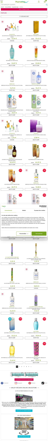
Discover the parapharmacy (24, 410)
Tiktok (44, 383)
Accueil (2, 7)
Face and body (8, 7)
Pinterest (31, 383)
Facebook (4, 383)
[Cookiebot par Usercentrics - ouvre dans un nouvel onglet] (40, 206)
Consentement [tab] (8, 210)
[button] (38, 2)
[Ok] (47, 4)
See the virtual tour (24, 436)
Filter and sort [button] (24, 16)
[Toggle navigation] (1, 1)
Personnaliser (23, 233)
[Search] (23, 4)
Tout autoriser (39, 233)
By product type (15, 7)
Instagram (18, 383)
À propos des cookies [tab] (39, 210)
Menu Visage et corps (24, 9)
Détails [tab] (24, 210)
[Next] (31, 367)
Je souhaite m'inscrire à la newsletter (24, 379)
